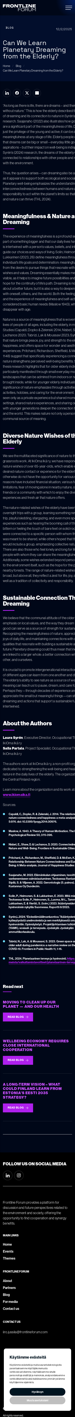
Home (7, 1244)
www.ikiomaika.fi (16, 794)
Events (8, 1251)
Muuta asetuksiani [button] (37, 1400)
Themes (9, 1258)
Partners (9, 1287)
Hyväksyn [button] (37, 1392)
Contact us (11, 1308)
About (7, 1280)
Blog (6, 1294)
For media (10, 1301)
